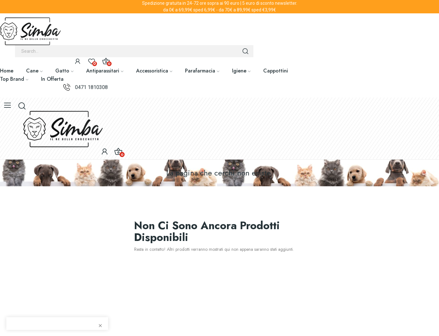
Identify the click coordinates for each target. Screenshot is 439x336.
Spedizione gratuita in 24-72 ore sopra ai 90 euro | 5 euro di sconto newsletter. (219, 3)
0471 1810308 (91, 87)
